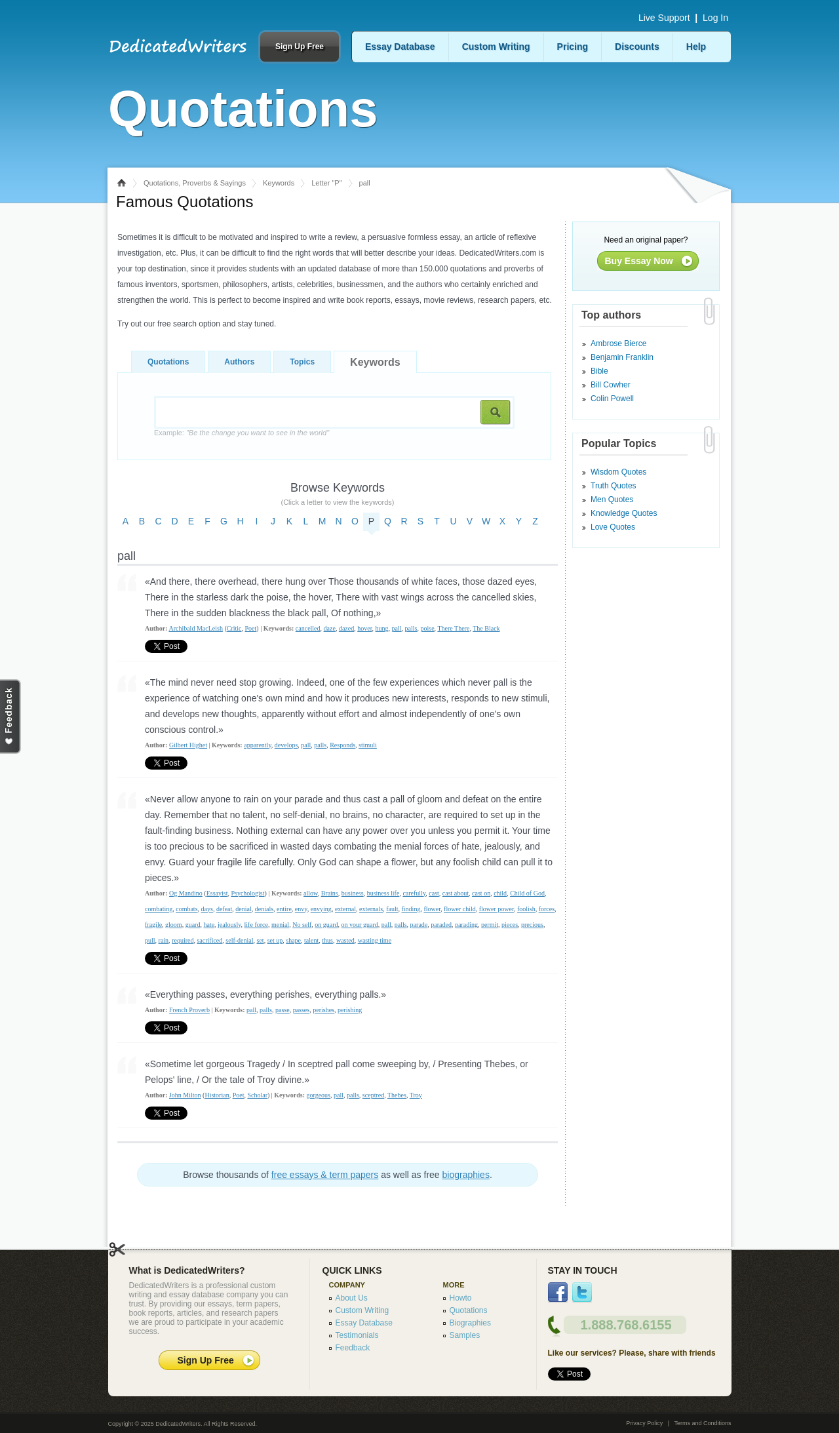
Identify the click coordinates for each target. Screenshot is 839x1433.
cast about (455, 893)
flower (431, 909)
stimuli (368, 745)
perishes (323, 1009)
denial (243, 909)
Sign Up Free (299, 46)
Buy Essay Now (639, 261)
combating (158, 909)
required (182, 940)
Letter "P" (326, 183)
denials (264, 909)
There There (453, 628)
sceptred (373, 1095)
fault (392, 909)
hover (364, 628)
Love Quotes (613, 527)
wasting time (374, 940)
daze (330, 628)
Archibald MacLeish (195, 628)
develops (286, 745)
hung (382, 628)
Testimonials (357, 1335)
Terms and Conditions (702, 1423)
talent (311, 940)
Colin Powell (612, 398)
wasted (345, 940)
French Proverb (189, 1009)
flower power (496, 909)
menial (280, 924)
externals (371, 909)
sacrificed (209, 940)
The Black (486, 628)
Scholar (257, 1095)
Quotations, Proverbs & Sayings (195, 183)
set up (275, 940)
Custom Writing (496, 46)
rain (164, 940)
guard (193, 924)
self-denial (239, 940)
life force (256, 924)
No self (301, 924)
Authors (239, 361)
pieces (509, 924)
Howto (461, 1298)
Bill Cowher (611, 384)
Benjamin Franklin (622, 357)
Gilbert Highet (188, 745)
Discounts (637, 46)
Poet (251, 628)
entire (284, 909)
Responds (342, 745)
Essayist (217, 893)
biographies (466, 1174)
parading (466, 924)
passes (301, 1009)
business (352, 893)
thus (327, 940)
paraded (441, 924)
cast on (481, 893)
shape (293, 940)
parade (419, 924)
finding (411, 909)
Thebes (396, 1095)
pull (150, 940)
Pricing (572, 46)
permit (489, 924)
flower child (460, 909)
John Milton (185, 1095)
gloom (173, 924)
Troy (416, 1095)
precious (532, 924)
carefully (413, 893)
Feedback (353, 1347)
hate (208, 924)
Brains (329, 893)
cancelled (308, 628)
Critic (234, 628)
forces (547, 909)
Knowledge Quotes (624, 513)
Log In (715, 17)
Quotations (168, 361)
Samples (465, 1335)
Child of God (527, 893)
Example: (241, 433)
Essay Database (400, 46)
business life (383, 893)
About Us (352, 1298)
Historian (217, 1095)
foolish (526, 909)
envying (321, 909)
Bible (599, 371)
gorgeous (318, 1095)
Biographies (470, 1322)
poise (427, 628)
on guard (326, 924)
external (345, 909)
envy (301, 909)
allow (310, 893)
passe (282, 1009)
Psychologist (247, 893)
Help (696, 46)
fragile (153, 924)
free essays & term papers (324, 1174)
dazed (346, 628)
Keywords (278, 183)
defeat (224, 909)
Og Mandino (186, 893)
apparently (257, 745)
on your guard (359, 924)
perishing (350, 1009)
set (260, 940)
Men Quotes (612, 499)
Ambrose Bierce (618, 343)
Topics (302, 361)
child (500, 893)
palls (411, 628)
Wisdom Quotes (618, 472)
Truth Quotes (613, 485)
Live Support (664, 17)
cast (434, 893)
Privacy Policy (644, 1423)
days (207, 909)
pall (397, 628)
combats (186, 909)
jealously (229, 924)
